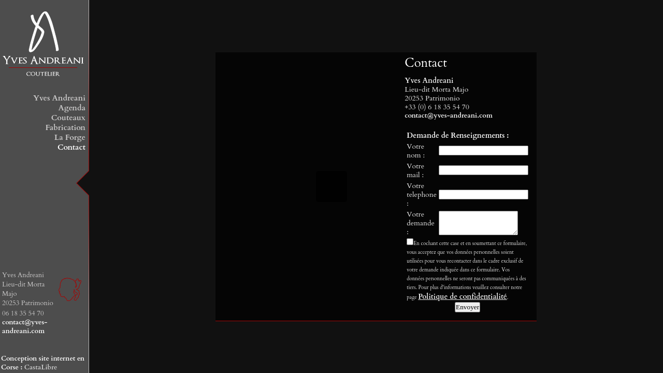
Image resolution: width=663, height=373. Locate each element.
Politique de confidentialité (462, 298)
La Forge (69, 137)
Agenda (71, 108)
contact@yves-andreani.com (24, 327)
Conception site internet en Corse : (42, 363)
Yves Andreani (59, 98)
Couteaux (68, 117)
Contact (71, 147)
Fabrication (65, 127)
